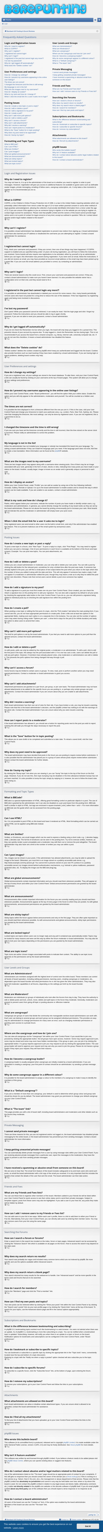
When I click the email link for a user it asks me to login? (26, 97)
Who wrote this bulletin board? (64, 150)
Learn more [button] (18, 1528)
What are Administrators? (62, 46)
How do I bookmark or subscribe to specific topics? (72, 124)
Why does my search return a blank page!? (69, 105)
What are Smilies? (11, 149)
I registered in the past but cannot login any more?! (24, 58)
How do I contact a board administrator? (67, 160)
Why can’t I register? (12, 51)
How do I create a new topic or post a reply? (21, 106)
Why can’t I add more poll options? (17, 116)
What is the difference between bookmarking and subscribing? (71, 121)
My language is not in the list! (15, 87)
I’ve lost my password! (13, 61)
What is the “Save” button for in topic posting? (22, 130)
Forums (8, 20)
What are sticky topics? (13, 159)
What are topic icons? (12, 164)
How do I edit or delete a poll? (15, 118)
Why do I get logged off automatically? (19, 63)
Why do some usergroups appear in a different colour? (73, 58)
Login (6, 24)
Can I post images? (11, 152)
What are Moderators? (61, 49)
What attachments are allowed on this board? (69, 138)
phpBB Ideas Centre (15, 1461)
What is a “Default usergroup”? (64, 61)
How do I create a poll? (13, 113)
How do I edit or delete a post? (16, 108)
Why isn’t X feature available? (63, 152)
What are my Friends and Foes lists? (66, 89)
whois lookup (72, 1477)
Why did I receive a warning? (15, 125)
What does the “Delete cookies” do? (18, 66)
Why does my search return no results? (67, 103)
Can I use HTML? (11, 147)
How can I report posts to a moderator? (19, 128)
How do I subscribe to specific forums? (67, 127)
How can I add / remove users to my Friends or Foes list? (74, 91)
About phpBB (75, 1445)
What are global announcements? (17, 154)
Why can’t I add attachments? (15, 123)
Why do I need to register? (14, 46)
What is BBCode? (11, 144)
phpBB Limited (69, 1442)
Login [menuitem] (100, 20)
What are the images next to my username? (21, 89)
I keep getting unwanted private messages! (69, 75)
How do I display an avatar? (15, 92)
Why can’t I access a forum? (15, 120)
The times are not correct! (14, 82)
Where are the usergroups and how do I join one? (71, 54)
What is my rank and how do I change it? (20, 94)
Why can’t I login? (11, 56)
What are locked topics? (13, 161)
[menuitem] (95, 20)
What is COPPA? (11, 49)
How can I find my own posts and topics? (68, 110)
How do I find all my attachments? (65, 141)
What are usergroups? (61, 51)
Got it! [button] (88, 1526)
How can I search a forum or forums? (66, 101)
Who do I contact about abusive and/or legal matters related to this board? (75, 156)
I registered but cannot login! (15, 54)
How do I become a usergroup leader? (67, 56)
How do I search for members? (64, 108)
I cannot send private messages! (65, 72)
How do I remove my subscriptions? (66, 129)
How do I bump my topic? (14, 135)
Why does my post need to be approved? (20, 133)
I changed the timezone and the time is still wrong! (23, 84)
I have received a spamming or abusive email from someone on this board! (71, 78)
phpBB (57, 451)
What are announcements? (14, 156)
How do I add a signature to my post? (18, 111)
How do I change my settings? (16, 75)
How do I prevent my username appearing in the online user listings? (25, 78)
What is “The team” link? (61, 63)
